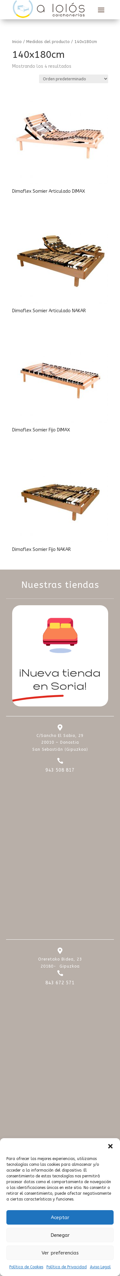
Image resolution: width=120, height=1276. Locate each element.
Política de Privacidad (66, 1267)
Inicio (17, 41)
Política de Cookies (26, 1267)
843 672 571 (60, 983)
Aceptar (60, 1217)
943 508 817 (60, 770)
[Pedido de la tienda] (73, 79)
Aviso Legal (100, 1267)
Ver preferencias (60, 1253)
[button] (110, 1146)
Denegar (60, 1235)
